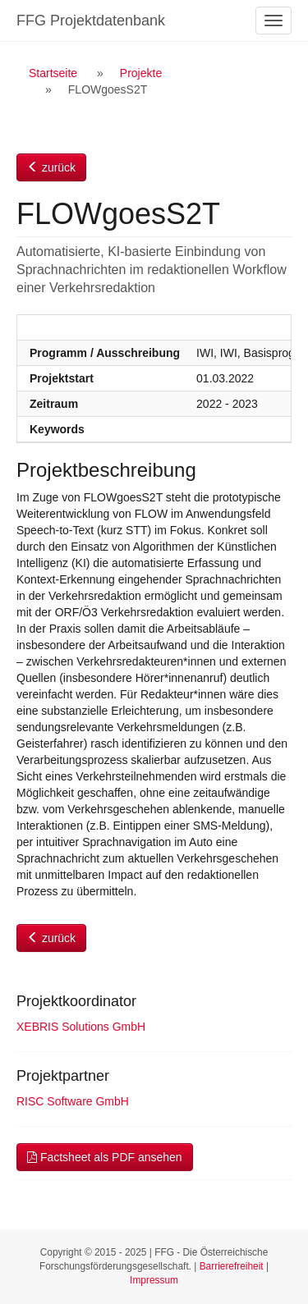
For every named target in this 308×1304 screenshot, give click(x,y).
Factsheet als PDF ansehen (104, 1157)
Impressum (154, 1280)
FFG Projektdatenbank (90, 20)
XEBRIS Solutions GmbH (80, 1026)
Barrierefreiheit (232, 1266)
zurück (51, 167)
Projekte (141, 73)
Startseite (53, 73)
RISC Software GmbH (72, 1101)
